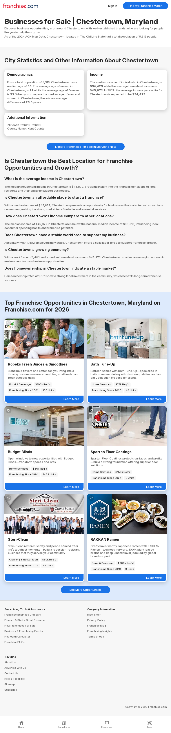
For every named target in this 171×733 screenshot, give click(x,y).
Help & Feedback (14, 678)
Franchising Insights (99, 631)
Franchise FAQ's (14, 642)
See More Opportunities (85, 589)
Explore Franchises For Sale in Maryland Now (85, 146)
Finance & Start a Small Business (24, 620)
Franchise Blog (96, 625)
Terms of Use (95, 636)
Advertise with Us (15, 667)
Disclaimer (93, 614)
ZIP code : (14, 125)
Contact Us (11, 673)
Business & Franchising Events (23, 631)
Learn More (71, 399)
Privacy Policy (96, 620)
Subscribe (10, 689)
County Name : (17, 128)
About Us (10, 662)
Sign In (112, 5)
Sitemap (9, 684)
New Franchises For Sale (19, 625)
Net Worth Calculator (17, 636)
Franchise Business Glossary (22, 614)
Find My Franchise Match (145, 5)
